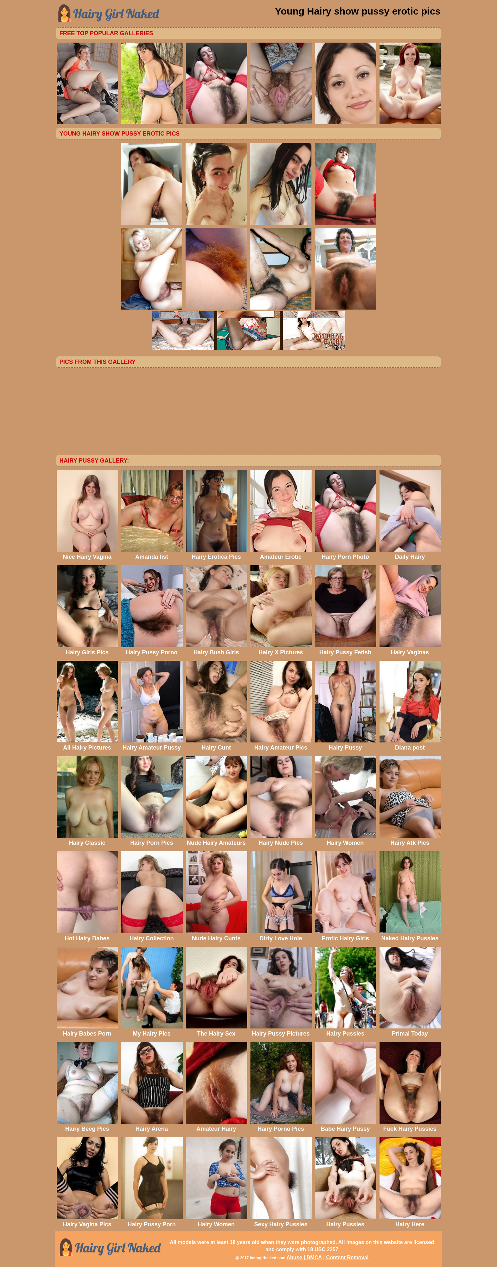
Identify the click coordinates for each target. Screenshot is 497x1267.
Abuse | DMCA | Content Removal (327, 1257)
